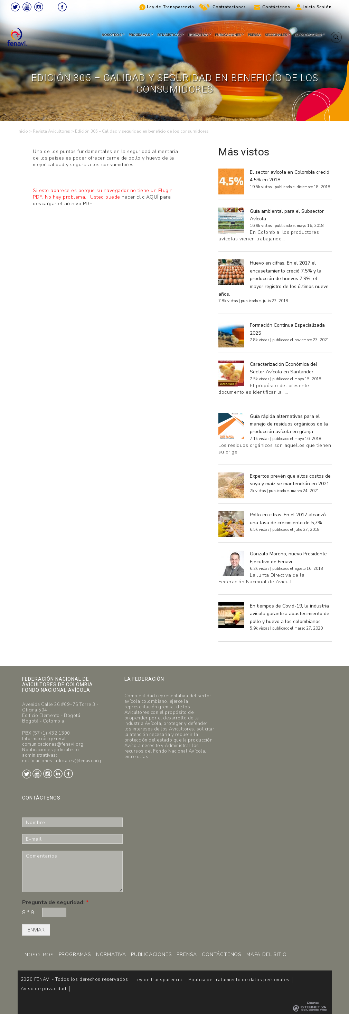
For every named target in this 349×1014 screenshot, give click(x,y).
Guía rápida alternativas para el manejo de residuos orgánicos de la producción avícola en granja (289, 424)
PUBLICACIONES (151, 954)
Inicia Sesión (317, 7)
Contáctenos (276, 7)
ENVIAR (36, 930)
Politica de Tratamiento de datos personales (238, 980)
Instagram (38, 6)
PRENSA (187, 954)
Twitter (15, 6)
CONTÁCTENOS (222, 954)
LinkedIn (50, 6)
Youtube (26, 6)
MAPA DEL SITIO (266, 954)
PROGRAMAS (75, 954)
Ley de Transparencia (170, 7)
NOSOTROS (39, 954)
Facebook (62, 6)
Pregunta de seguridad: (55, 902)
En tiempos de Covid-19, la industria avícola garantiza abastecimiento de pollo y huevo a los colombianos (289, 614)
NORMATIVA (111, 954)
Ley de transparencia (158, 980)
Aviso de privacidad (43, 989)
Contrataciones (229, 7)
